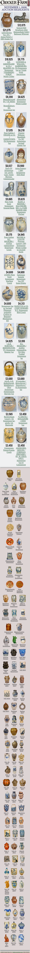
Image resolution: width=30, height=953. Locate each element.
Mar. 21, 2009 (7, 905)
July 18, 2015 (13, 813)
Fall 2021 (6, 737)
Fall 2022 (7, 724)
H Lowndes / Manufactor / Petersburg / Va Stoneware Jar (21, 385)
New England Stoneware (14, 492)
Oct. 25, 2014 (7, 826)
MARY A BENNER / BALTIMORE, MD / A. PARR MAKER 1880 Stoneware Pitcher (21, 208)
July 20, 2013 (15, 839)
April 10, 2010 (21, 877)
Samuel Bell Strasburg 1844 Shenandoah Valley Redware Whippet (21, 31)
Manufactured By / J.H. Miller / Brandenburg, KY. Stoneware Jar (9, 104)
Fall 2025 (23, 670)
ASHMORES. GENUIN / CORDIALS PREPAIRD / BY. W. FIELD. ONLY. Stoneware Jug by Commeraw (21, 456)
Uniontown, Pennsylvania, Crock (9, 450)
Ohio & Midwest (22, 604)
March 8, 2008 (7, 918)
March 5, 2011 (22, 864)
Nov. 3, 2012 (6, 851)
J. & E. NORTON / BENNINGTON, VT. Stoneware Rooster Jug (9, 348)
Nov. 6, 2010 (6, 877)
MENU (28, 3)
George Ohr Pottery (5, 671)
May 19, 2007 (22, 918)
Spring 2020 (21, 750)
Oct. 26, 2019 (7, 762)
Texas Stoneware (6, 645)
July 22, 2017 (14, 788)
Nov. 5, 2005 (21, 931)
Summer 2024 (15, 699)
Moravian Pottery (14, 645)
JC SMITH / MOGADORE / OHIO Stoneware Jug (23, 421)
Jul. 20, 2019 (14, 762)
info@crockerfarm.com (18, 952)
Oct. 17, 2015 (6, 813)
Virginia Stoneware (9, 575)
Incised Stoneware (14, 670)
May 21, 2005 (6, 944)
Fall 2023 (6, 711)
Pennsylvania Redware (9, 590)
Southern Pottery (23, 492)
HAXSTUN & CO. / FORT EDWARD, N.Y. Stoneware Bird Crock (21, 309)
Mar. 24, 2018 (21, 775)
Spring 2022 (21, 724)
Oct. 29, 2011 (6, 864)
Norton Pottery (5, 658)
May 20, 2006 (14, 931)
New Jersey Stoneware (19, 562)
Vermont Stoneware (23, 618)
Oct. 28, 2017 (6, 788)
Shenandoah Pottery (10, 547)
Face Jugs (13, 506)
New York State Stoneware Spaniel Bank (9, 205)
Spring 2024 (22, 699)
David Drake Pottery (9, 519)
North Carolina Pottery (10, 534)
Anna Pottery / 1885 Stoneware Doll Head (20, 171)
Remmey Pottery (23, 645)
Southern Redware (6, 604)
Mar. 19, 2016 (21, 801)
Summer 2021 (14, 737)
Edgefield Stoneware (21, 506)
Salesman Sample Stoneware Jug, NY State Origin (21, 279)
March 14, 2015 (21, 813)
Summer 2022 (14, 724)
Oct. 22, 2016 (7, 801)
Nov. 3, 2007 (15, 918)
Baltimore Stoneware (18, 519)
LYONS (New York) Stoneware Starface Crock (9, 279)
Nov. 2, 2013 (7, 839)
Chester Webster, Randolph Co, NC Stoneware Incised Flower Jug (21, 139)
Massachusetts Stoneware (19, 632)
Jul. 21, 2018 (14, 775)
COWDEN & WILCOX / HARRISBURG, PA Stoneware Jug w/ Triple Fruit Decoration (21, 68)
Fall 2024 (7, 698)
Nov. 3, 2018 (7, 775)
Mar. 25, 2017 (22, 788)
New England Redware (20, 590)
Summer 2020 (15, 750)
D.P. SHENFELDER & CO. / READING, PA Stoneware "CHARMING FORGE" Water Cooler (8, 69)
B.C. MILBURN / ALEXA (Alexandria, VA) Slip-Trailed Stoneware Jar (22, 351)
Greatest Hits (10, 479)
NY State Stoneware (18, 479)
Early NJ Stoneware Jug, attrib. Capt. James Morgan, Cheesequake (9, 173)
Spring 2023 (22, 712)
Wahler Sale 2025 (21, 685)
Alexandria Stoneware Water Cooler (21, 101)
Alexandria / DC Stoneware (18, 576)
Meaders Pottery (14, 658)
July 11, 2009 (21, 890)
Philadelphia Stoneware (10, 561)
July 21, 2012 (14, 851)
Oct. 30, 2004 (13, 943)
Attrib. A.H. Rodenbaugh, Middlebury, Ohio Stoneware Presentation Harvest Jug (9, 387)
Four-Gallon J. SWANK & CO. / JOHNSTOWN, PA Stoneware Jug (9, 138)
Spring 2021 (22, 737)
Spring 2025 (14, 685)
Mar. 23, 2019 (21, 762)
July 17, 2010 (14, 877)
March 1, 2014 (21, 826)
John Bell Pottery (22, 658)
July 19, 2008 (21, 905)
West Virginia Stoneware (14, 619)
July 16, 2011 (15, 864)
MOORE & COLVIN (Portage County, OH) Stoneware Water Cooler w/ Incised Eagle (21, 244)
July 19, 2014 (14, 826)
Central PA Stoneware (19, 548)
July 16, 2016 (14, 801)
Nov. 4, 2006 (6, 931)
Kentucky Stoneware (5, 618)
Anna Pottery (6, 506)
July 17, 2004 (21, 943)
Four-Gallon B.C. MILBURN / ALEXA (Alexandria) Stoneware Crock (9, 243)
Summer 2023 (14, 712)
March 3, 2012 (21, 851)
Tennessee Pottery (19, 533)
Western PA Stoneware (13, 605)
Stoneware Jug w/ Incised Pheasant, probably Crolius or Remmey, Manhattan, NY (7, 313)
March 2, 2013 (22, 839)
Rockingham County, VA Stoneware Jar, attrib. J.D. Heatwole (9, 421)
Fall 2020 (7, 750)
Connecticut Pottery (8, 632)
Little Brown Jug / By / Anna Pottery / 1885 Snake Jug (7, 36)
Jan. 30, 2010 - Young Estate (6, 891)
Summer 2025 (7, 685)
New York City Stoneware (5, 492)
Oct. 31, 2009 (14, 890)
